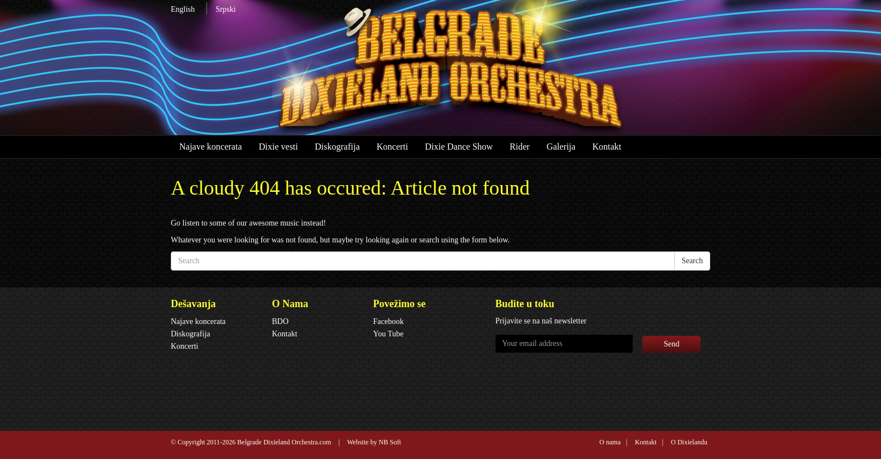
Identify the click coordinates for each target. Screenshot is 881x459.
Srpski (226, 9)
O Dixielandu (689, 442)
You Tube (388, 334)
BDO (280, 321)
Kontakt (606, 146)
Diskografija (337, 146)
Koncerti (392, 146)
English (183, 9)
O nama (610, 442)
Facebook (388, 321)
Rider (520, 146)
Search (692, 260)
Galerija (561, 146)
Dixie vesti (278, 146)
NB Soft (390, 442)
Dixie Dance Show (459, 146)
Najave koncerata (210, 146)
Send (671, 344)
